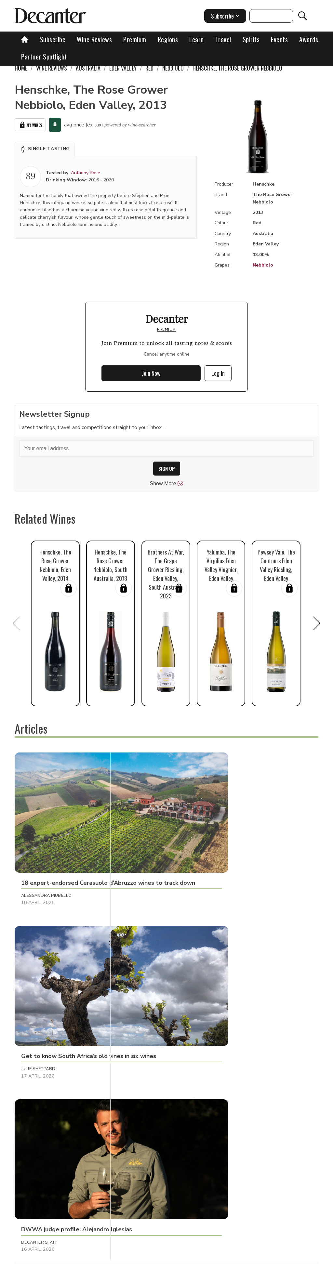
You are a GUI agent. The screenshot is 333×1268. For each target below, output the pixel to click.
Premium (134, 39)
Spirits (251, 39)
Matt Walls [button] (135, 1089)
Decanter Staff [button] (239, 842)
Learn (196, 39)
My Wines (30, 125)
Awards (308, 39)
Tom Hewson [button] (236, 961)
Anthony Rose (85, 173)
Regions (168, 39)
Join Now (151, 373)
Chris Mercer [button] (37, 1089)
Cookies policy (191, 1260)
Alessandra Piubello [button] (46, 842)
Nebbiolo (263, 265)
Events (279, 39)
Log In (218, 373)
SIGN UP (166, 468)
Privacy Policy (230, 1260)
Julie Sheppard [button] (138, 842)
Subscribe (53, 39)
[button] (44, 149)
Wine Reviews (94, 39)
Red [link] (149, 68)
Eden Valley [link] (123, 68)
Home (21, 68)
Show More (166, 484)
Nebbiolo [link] (173, 68)
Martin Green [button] (137, 961)
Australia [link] (88, 68)
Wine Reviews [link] (51, 68)
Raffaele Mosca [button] (40, 961)
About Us (97, 1260)
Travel (223, 39)
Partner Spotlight (44, 56)
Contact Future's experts (142, 1260)
